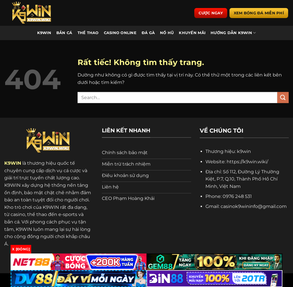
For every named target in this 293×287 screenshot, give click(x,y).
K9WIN (44, 33)
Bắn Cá (64, 33)
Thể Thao (88, 33)
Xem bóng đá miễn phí (259, 13)
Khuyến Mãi (192, 33)
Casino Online (120, 33)
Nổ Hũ (167, 33)
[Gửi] (283, 97)
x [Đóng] (21, 249)
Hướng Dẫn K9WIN (233, 33)
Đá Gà (148, 33)
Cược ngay (211, 13)
